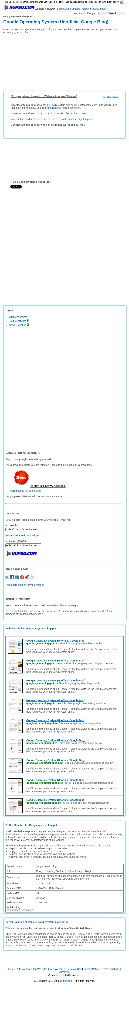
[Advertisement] (55, 61)
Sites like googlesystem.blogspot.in (80, 723)
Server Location (19, 325)
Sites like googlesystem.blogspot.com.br (89, 763)
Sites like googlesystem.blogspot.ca (80, 743)
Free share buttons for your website (24, 584)
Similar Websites (18, 317)
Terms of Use (74, 969)
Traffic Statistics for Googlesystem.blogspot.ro (32, 825)
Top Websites (40, 969)
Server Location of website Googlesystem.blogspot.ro (36, 922)
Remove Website (110, 969)
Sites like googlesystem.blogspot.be (81, 643)
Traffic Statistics (19, 321)
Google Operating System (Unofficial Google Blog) (55, 640)
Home (11, 969)
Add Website (24, 969)
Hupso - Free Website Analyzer (22, 535)
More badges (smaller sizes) (25, 490)
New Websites (57, 969)
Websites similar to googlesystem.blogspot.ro (32, 628)
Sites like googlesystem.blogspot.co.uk (86, 802)
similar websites (33, 119)
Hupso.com (66, 980)
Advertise (64, 971)
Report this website (110, 97)
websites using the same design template (70, 119)
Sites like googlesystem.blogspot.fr (79, 683)
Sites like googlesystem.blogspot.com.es (89, 782)
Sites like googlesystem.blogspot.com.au (89, 663)
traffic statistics (50, 107)
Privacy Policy (91, 969)
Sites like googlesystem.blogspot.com (84, 703)
